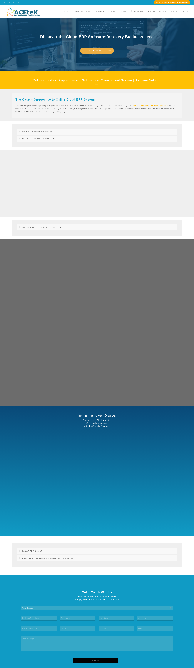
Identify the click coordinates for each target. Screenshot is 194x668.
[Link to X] (9, 2)
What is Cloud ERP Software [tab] (35, 131)
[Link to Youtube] (18, 2)
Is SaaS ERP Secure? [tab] (30, 551)
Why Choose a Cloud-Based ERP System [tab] (41, 227)
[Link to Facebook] (5, 2)
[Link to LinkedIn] (14, 2)
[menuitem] (66, 11)
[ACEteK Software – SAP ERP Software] (27, 11)
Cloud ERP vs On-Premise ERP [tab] (36, 139)
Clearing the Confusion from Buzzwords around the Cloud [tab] (45, 558)
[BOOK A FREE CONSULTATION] (98, 51)
